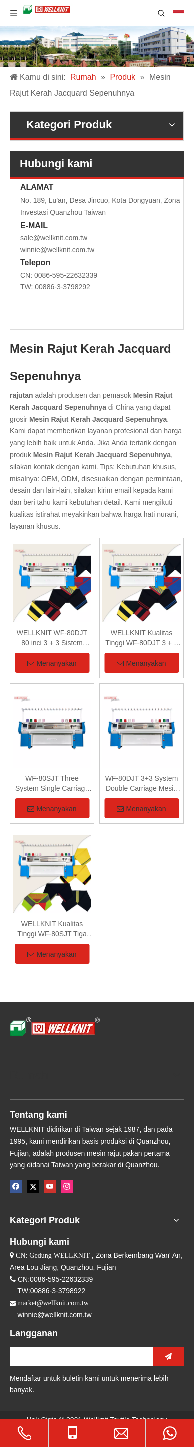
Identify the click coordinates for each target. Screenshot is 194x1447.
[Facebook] (16, 1186)
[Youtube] (50, 1186)
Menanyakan (52, 663)
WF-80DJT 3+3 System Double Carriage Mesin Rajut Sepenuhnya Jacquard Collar (142, 783)
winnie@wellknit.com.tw (57, 250)
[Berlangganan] (168, 1356)
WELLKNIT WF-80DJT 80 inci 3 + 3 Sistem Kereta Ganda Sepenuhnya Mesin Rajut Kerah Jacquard (52, 638)
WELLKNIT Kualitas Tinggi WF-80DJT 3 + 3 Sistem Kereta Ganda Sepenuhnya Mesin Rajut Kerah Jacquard (141, 638)
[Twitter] (33, 1186)
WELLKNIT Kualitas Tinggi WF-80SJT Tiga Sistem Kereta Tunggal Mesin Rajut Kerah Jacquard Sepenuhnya (52, 929)
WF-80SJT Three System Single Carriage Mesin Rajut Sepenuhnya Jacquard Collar (52, 783)
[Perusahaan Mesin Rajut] (97, 46)
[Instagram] (67, 1186)
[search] (79, 1356)
